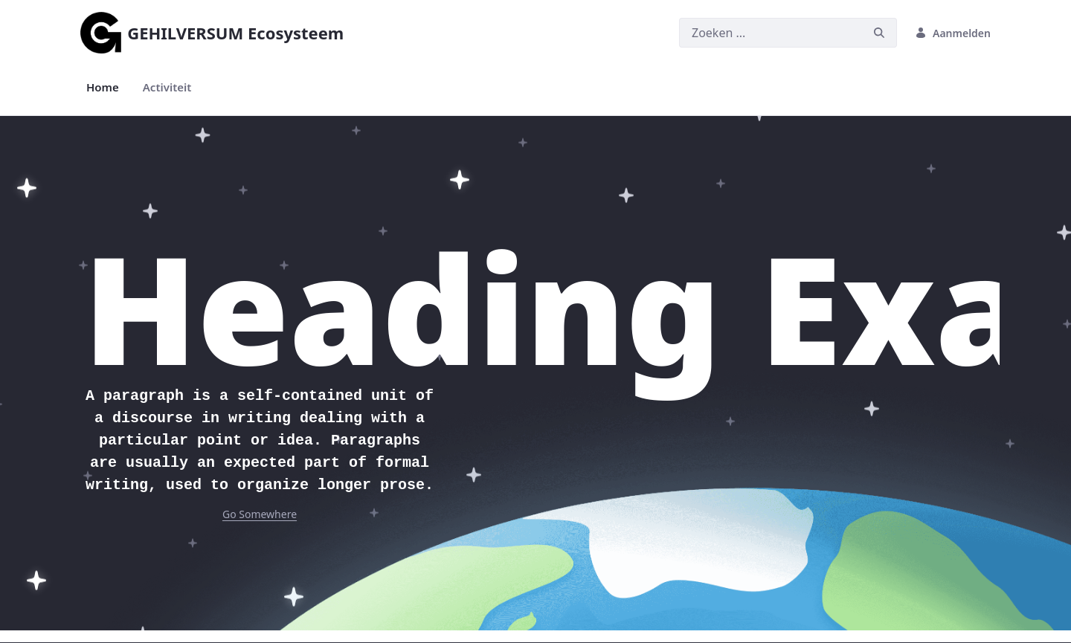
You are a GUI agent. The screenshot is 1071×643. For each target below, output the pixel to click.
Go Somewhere (259, 514)
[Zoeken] (770, 33)
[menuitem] (102, 87)
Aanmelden (953, 33)
